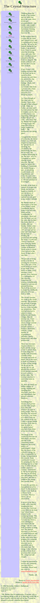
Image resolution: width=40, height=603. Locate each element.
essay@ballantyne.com (29, 571)
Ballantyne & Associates (30, 582)
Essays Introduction (32, 580)
